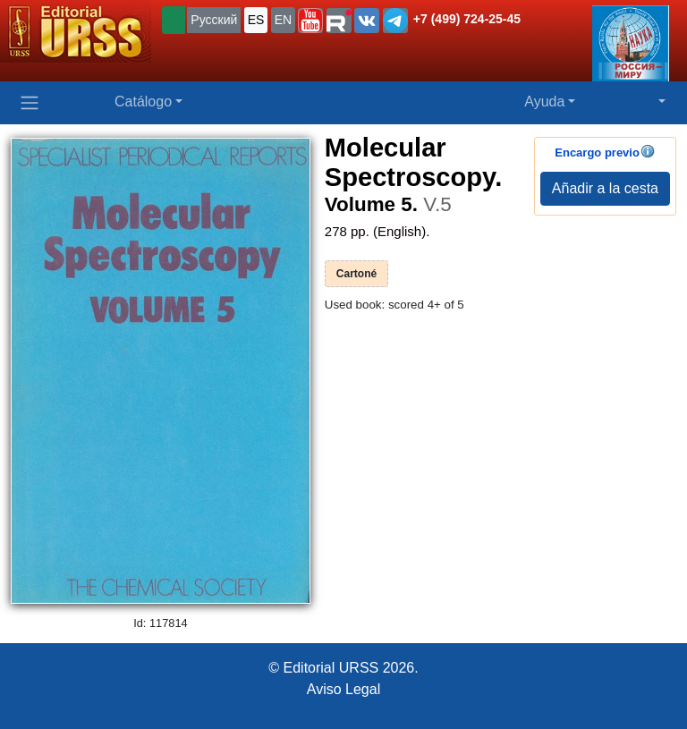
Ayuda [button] (544, 101)
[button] (310, 20)
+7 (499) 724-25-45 (467, 19)
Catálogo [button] (143, 101)
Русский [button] (214, 20)
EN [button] (283, 20)
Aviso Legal (343, 689)
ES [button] (256, 20)
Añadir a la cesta (605, 188)
